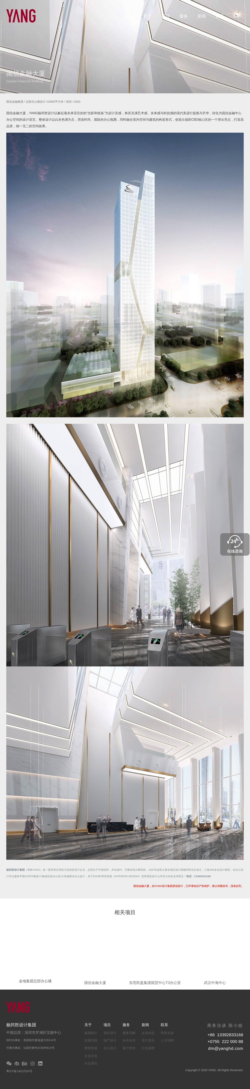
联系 (220, 16)
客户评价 (129, 1048)
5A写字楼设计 (33, 876)
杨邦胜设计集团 (15, 869)
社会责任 (90, 1063)
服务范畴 (129, 1033)
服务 (183, 16)
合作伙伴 (129, 1040)
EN (236, 16)
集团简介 (90, 1033)
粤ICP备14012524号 (19, 1071)
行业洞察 (148, 1048)
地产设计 (109, 1040)
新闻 (201, 16)
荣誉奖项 (90, 1048)
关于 (147, 16)
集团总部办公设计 (52, 876)
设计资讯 (148, 1040)
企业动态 (148, 1033)
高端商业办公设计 (74, 876)
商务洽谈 (167, 1033)
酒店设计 (109, 1033)
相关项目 (125, 913)
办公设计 (109, 1048)
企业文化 (90, 1056)
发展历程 (90, 1040)
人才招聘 (167, 1040)
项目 (165, 16)
